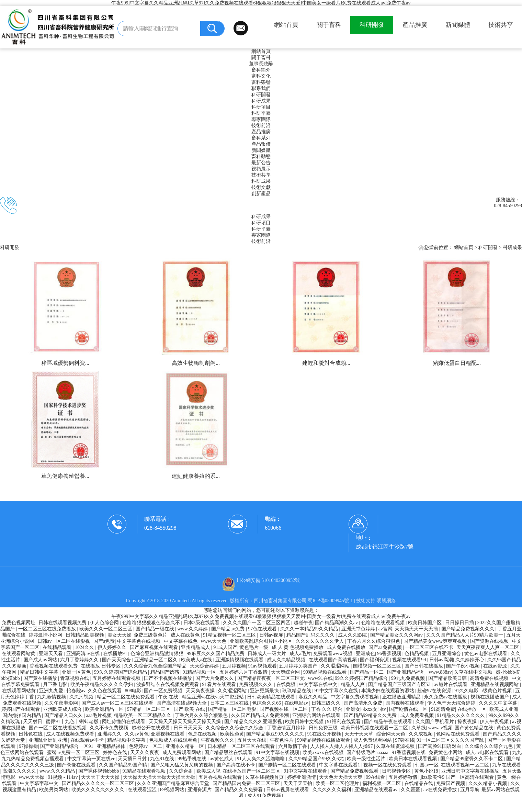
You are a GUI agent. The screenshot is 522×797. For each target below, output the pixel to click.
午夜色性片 (282, 740)
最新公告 (261, 162)
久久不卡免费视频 (109, 727)
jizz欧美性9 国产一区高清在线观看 (458, 777)
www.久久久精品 (57, 771)
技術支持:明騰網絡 (376, 600)
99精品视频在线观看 (325, 672)
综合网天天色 (391, 734)
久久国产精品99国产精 (123, 764)
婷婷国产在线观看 (21, 709)
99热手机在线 (193, 758)
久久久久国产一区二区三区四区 (257, 622)
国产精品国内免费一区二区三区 (247, 783)
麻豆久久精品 (313, 696)
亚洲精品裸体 (112, 746)
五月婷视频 (234, 666)
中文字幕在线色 (181, 641)
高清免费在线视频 (490, 678)
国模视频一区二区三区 (377, 666)
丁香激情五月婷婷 (287, 727)
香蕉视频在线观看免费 (54, 666)
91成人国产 (225, 647)
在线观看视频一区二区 (465, 764)
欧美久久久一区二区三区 (106, 628)
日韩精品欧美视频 (85, 635)
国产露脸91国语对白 (440, 746)
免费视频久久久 (256, 684)
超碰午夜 (303, 622)
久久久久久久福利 (332, 789)
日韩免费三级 (324, 727)
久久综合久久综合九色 (489, 746)
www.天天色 (214, 641)
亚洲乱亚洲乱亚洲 (48, 740)
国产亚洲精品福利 (407, 672)
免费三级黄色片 (151, 635)
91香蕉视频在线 (409, 752)
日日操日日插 (460, 622)
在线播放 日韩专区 (101, 666)
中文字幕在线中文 (319, 684)
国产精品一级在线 (155, 628)
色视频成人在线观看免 (173, 740)
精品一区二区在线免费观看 (126, 696)
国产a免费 (104, 641)
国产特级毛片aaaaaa (368, 752)
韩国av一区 (427, 764)
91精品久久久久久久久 (461, 715)
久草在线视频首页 (265, 777)
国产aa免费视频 (385, 647)
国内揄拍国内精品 (22, 715)
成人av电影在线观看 (488, 752)
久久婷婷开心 (470, 659)
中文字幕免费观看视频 (355, 696)
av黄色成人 (222, 758)
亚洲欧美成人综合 (63, 709)
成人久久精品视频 (287, 659)
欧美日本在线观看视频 (413, 758)
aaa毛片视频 (99, 715)
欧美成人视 (208, 771)
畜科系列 (261, 138)
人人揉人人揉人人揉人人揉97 (342, 746)
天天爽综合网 (286, 672)
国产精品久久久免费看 (239, 789)
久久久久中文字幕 (499, 703)
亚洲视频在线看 (168, 734)
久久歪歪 (411, 789)
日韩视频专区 (397, 771)
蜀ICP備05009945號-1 (330, 600)
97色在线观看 (263, 628)
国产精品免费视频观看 (355, 771)
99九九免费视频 (408, 678)
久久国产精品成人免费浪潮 (260, 715)
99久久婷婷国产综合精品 (121, 672)
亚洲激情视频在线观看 (240, 659)
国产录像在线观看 (77, 764)
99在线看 (376, 777)
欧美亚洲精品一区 (105, 709)
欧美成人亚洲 (504, 709)
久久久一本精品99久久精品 (309, 628)
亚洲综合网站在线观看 (317, 715)
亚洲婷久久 (110, 734)
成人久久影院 (353, 635)
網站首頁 (286, 24)
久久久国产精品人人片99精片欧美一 (465, 635)
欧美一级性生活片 (367, 758)
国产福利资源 (375, 659)
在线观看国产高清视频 (333, 659)
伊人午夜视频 (495, 721)
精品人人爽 (353, 684)
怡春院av (76, 690)
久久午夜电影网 (61, 703)
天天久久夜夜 (145, 752)
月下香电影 (55, 684)
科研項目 (261, 107)
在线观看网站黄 (19, 653)
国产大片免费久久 (215, 678)
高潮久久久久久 (19, 771)
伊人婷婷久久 (113, 647)
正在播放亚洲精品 (402, 696)
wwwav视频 (440, 727)
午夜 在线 (169, 696)
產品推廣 (414, 24)
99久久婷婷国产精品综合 (362, 678)
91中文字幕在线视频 (278, 752)
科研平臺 (261, 113)
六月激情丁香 (293, 746)
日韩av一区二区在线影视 (64, 641)
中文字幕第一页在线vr (91, 758)
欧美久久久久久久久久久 (98, 789)
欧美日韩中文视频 (305, 721)
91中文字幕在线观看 (306, 771)
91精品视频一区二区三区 (230, 635)
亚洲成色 (365, 653)
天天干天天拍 (298, 783)
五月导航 (469, 789)
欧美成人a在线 (197, 659)
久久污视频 (82, 696)
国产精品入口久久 (64, 715)
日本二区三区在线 (230, 703)
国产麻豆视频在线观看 (154, 647)
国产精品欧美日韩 (448, 678)
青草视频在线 (75, 678)
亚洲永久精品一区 (185, 746)
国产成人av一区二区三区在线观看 (118, 703)
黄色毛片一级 (254, 647)
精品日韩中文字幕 (40, 672)
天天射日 (33, 721)
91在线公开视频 (324, 734)
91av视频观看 (262, 666)
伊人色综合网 (105, 622)
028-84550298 (160, 528)
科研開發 (372, 24)
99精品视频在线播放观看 (324, 740)
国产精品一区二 (367, 672)
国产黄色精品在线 (475, 727)
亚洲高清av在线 (83, 653)
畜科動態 (261, 156)
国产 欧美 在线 (190, 709)
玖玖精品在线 (297, 690)
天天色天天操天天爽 (341, 777)
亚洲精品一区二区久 (156, 659)
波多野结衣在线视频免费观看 (168, 684)
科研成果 (261, 100)
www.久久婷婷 (193, 628)
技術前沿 (261, 125)
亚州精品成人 (196, 647)
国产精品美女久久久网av (397, 635)
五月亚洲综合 (447, 653)
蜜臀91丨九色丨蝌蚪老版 (73, 721)
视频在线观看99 (409, 659)
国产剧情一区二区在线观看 (287, 764)
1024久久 (85, 647)
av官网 (385, 628)
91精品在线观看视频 (144, 771)
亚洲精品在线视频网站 (495, 684)
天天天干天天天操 (101, 777)
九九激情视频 (52, 696)
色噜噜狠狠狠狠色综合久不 (151, 622)
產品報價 (261, 144)
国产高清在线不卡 (236, 764)
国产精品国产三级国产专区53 (400, 684)
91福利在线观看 (344, 721)
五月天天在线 (252, 740)
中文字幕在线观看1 (340, 764)
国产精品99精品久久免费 (371, 715)
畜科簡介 (261, 69)
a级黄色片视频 (497, 690)
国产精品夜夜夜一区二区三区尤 (271, 678)
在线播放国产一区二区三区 (252, 771)
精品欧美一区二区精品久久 (143, 715)
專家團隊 (261, 119)
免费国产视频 (451, 783)
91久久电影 (466, 690)
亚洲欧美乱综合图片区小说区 (262, 641)
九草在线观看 (506, 764)
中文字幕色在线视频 (139, 641)
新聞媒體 (457, 24)
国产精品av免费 (228, 628)
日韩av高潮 (441, 659)
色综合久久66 (267, 703)
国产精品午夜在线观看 (388, 721)
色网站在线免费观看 (458, 734)
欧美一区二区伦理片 (338, 783)
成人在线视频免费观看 (70, 734)
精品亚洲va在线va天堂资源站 (213, 696)
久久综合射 (181, 771)
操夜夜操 (467, 721)
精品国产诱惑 (165, 672)
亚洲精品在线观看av (376, 789)
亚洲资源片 (200, 789)
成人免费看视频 (417, 715)
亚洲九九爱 (52, 690)
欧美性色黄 (232, 734)
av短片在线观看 (451, 684)
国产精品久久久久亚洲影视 (253, 721)
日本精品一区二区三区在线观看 (241, 746)
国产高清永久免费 (364, 703)
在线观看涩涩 (143, 789)
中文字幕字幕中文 (40, 783)
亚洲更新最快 (265, 690)
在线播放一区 (472, 709)
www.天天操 (32, 777)
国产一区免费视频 (164, 690)
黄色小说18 (427, 771)
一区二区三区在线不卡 (430, 647)
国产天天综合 (117, 659)
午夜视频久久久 (218, 740)
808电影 (133, 690)
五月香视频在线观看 (220, 777)
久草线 (418, 727)
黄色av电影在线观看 (486, 653)
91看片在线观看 (219, 684)
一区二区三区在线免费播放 (47, 628)
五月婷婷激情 (403, 777)
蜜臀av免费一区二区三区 (74, 752)
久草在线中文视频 (474, 672)
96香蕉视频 (389, 653)
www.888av (440, 672)
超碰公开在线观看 (151, 727)
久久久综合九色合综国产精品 (156, 666)
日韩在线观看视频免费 (63, 622)
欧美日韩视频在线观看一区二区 (375, 727)
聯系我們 (261, 88)
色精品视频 (417, 653)
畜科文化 (261, 76)
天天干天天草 (359, 734)
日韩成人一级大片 (267, 653)
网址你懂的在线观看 (124, 721)
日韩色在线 (31, 734)
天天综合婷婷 (205, 666)
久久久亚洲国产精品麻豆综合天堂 (174, 783)
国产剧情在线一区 (409, 709)
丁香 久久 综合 (327, 709)
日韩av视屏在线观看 (288, 789)
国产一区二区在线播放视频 (58, 727)
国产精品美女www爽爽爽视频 (436, 641)
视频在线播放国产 (490, 696)
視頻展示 (261, 168)
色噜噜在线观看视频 (383, 622)
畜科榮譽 (261, 82)
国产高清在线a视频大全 (182, 703)
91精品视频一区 (199, 672)
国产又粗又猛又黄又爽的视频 (182, 764)
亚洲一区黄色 (77, 672)
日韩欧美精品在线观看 (271, 696)
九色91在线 (162, 758)
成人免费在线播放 (347, 647)
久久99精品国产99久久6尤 (316, 758)
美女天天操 (119, 635)
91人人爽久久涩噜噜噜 (261, 758)
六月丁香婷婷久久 (80, 659)
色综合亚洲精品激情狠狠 (157, 653)
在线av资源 (495, 666)
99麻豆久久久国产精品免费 (216, 653)
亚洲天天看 (51, 653)
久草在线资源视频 (396, 746)
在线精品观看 (58, 647)
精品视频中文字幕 (127, 740)
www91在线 (320, 678)
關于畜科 (329, 24)
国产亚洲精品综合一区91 (67, 746)
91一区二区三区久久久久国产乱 (451, 740)
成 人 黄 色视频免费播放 (298, 647)
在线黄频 (286, 684)
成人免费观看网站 (373, 740)
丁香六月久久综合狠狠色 (374, 641)
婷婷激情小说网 (46, 635)
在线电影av (296, 703)
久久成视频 (421, 734)
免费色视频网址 (19, 622)
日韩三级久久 (326, 703)
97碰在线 (405, 740)
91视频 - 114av (63, 777)
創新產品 (261, 193)
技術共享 (500, 24)
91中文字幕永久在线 (337, 690)
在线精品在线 (419, 783)
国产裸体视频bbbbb (99, 771)
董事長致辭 (261, 63)
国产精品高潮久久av (337, 622)
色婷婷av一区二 (146, 746)
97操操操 (28, 746)
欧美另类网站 (54, 789)
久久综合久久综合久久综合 (235, 727)
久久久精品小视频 (488, 783)
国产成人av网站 (40, 659)
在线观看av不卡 (87, 740)
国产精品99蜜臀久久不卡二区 (472, 758)
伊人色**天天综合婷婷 (452, 703)
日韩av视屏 (271, 635)
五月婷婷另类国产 (299, 666)
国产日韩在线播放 (424, 666)
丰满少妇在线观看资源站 (388, 690)
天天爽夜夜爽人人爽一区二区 (488, 647)
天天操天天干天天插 (417, 628)
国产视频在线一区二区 (284, 709)
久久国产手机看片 (435, 721)
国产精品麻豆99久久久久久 (275, 734)
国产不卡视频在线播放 (168, 678)
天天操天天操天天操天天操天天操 (185, 721)
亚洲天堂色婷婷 (358, 628)
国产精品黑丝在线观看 (229, 752)
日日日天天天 (188, 727)
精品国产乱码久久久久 (311, 635)
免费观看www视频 (333, 653)
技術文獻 (261, 187)
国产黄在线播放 (40, 678)
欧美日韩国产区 (425, 622)
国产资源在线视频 (490, 641)
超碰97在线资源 (434, 690)
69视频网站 (172, 789)
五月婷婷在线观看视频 (117, 678)
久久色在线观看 (105, 690)
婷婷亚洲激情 (302, 777)
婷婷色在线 (115, 752)
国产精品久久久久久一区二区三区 (98, 783)
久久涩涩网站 (336, 666)
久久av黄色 (136, 734)
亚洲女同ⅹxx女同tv (366, 709)
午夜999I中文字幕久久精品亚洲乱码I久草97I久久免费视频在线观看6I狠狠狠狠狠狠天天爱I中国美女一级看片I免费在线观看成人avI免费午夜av (260, 2)
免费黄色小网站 (446, 752)
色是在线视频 (203, 734)
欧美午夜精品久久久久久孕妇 (102, 684)
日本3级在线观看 (202, 622)
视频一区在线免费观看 (388, 764)
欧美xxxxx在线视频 (324, 752)
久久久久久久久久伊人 (320, 641)
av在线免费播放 (440, 789)
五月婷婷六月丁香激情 (244, 672)
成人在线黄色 (186, 635)
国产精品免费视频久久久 (468, 628)
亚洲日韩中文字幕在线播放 (470, 771)
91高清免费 (443, 709)
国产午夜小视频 (463, 666)
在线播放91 (115, 653)
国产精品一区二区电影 (233, 709)
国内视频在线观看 (405, 703)
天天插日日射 (133, 758)
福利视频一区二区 (382, 783)
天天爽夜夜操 (201, 690)
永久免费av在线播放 (446, 696)
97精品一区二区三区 (149, 709)
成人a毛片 (300, 653)
